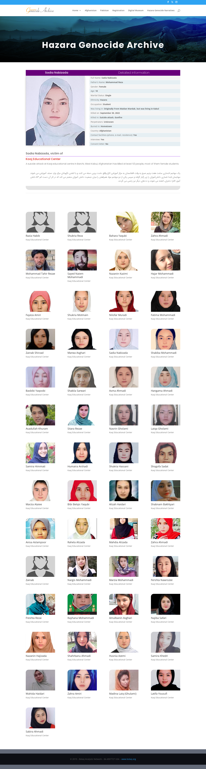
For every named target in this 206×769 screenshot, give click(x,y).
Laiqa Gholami (159, 428)
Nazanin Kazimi (118, 273)
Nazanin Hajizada (36, 656)
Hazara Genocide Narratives (161, 10)
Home (75, 10)
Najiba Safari (158, 618)
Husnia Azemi (117, 656)
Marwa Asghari (76, 352)
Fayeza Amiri (33, 315)
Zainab (30, 580)
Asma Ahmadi (117, 390)
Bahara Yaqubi (118, 235)
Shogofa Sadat (159, 466)
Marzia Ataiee (34, 504)
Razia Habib (33, 235)
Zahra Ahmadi (159, 235)
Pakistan (104, 10)
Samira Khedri (159, 656)
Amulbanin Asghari (120, 618)
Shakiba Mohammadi (164, 352)
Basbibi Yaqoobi (35, 390)
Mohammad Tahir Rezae (40, 273)
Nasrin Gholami (118, 428)
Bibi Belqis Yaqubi (78, 504)
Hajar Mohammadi (162, 273)
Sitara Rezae (75, 428)
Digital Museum (135, 10)
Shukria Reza (75, 235)
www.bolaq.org (128, 759)
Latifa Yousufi (159, 693)
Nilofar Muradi (118, 315)
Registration (118, 10)
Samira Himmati (35, 466)
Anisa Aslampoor (36, 542)
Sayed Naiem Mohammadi (75, 275)
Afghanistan (91, 10)
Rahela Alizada (76, 542)
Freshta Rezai (34, 618)
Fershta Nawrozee (162, 580)
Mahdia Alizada (118, 542)
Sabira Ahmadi (34, 731)
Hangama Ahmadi (162, 390)
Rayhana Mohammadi (81, 618)
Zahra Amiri (75, 693)
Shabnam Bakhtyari (162, 504)
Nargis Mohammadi (80, 580)
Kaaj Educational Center (43, 159)
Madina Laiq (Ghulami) (122, 693)
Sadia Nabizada (118, 352)
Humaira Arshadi (78, 466)
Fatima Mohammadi (163, 315)
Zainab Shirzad (34, 352)
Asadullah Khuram (37, 428)
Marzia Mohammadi (121, 580)
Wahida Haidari (35, 693)
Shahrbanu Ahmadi (79, 656)
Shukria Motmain (78, 315)
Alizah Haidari (117, 504)
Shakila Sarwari (77, 390)
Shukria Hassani (118, 466)
